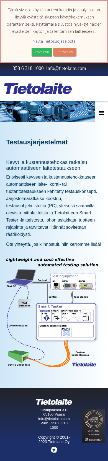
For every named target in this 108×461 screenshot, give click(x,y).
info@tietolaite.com (66, 68)
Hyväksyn (42, 52)
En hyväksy (65, 52)
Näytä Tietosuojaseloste (54, 41)
